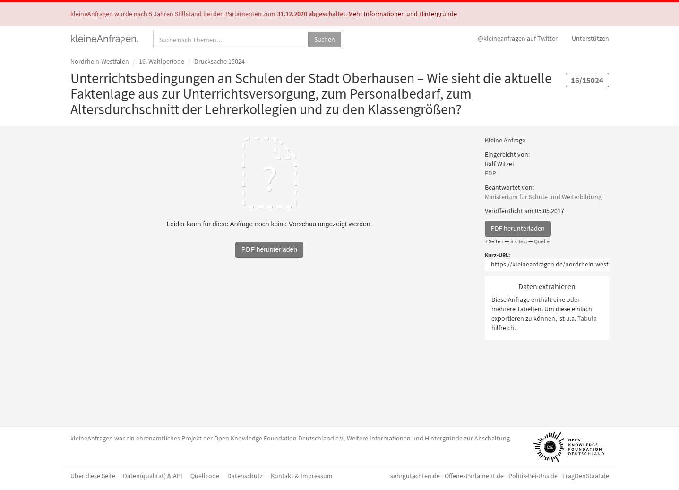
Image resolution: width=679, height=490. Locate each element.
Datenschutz (245, 476)
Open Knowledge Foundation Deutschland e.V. (279, 438)
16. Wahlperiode (161, 61)
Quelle (542, 241)
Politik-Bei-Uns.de (533, 476)
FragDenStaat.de (585, 476)
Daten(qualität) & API (152, 476)
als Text (518, 241)
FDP (490, 173)
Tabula (587, 318)
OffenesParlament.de (474, 476)
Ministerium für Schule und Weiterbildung (543, 196)
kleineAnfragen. (104, 38)
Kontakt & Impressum (302, 476)
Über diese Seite (92, 476)
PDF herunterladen (518, 228)
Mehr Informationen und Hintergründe (402, 13)
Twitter (518, 38)
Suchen (324, 39)
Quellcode (204, 476)
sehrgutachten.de (415, 476)
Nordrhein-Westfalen (99, 61)
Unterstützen (590, 38)
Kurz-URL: (497, 254)
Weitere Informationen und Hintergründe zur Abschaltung (428, 438)
